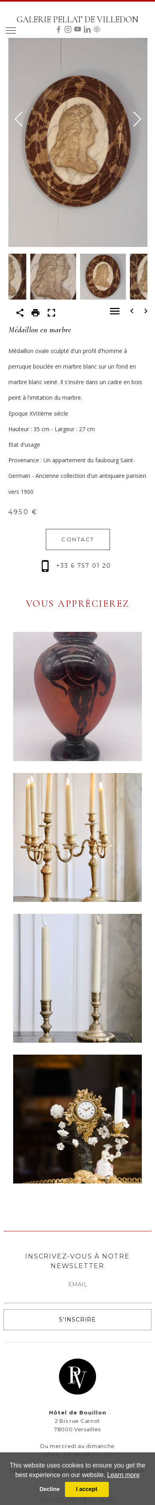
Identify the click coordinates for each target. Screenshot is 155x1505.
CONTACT (77, 539)
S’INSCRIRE (77, 1319)
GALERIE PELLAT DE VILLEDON (77, 19)
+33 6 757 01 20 (76, 565)
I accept (87, 1489)
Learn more (123, 1474)
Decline (49, 1489)
